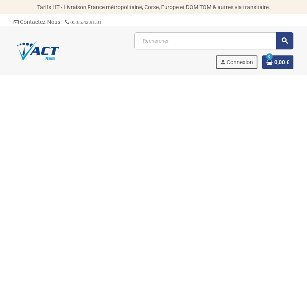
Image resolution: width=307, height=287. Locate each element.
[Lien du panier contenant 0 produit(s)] (277, 62)
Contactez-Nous (37, 22)
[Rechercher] (213, 40)
